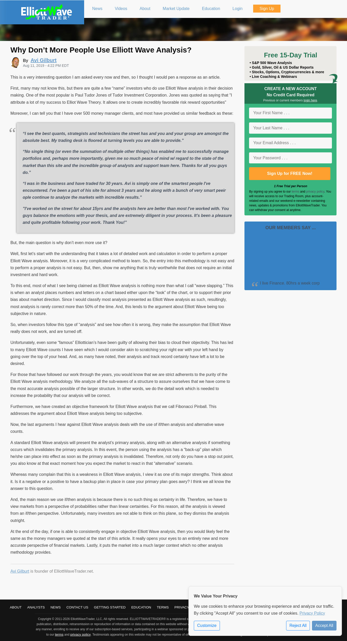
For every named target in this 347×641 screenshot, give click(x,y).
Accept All (324, 625)
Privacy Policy (312, 613)
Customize (207, 625)
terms (295, 191)
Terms (163, 607)
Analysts (36, 607)
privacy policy (315, 191)
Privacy (181, 607)
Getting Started (110, 607)
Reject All (298, 625)
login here (310, 100)
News (55, 607)
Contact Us (77, 607)
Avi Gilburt (19, 571)
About (15, 607)
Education (141, 607)
